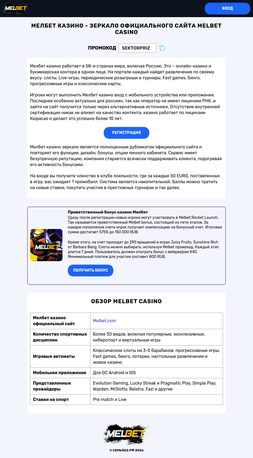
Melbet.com (104, 320)
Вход (227, 8)
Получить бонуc (90, 270)
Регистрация (126, 132)
